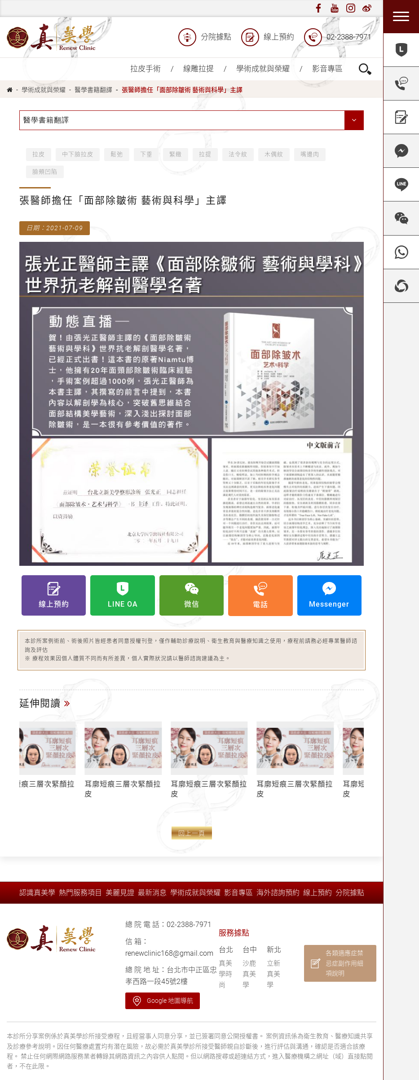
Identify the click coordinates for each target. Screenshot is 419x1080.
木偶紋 (274, 154)
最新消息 (152, 892)
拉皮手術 (145, 68)
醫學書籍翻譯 (93, 89)
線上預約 (267, 37)
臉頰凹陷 (44, 171)
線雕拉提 (198, 68)
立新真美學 (273, 974)
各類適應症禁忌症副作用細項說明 (344, 963)
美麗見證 (120, 892)
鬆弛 (116, 154)
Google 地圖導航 (170, 1000)
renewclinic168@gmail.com (169, 953)
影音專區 (327, 68)
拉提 (205, 154)
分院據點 (204, 37)
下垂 (146, 154)
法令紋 (238, 154)
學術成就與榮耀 (263, 68)
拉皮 (38, 154)
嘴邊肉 (310, 154)
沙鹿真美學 (249, 974)
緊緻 (176, 154)
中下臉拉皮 (77, 154)
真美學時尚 (225, 974)
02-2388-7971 (337, 37)
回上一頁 (191, 833)
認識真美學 (37, 892)
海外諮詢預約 (278, 892)
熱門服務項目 (80, 892)
